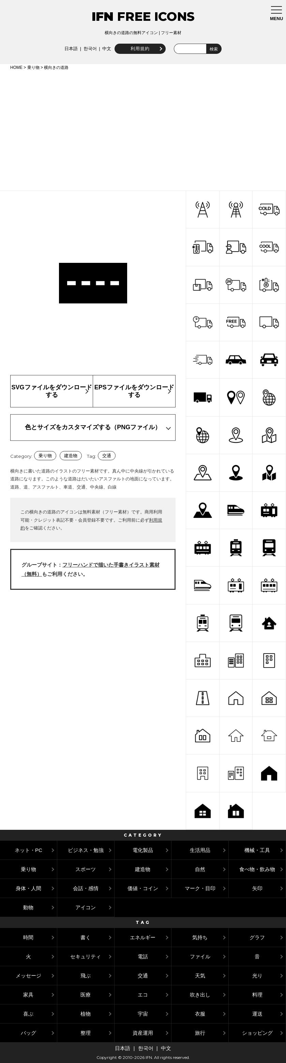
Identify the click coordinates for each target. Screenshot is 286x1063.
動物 (28, 907)
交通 (106, 455)
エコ (143, 995)
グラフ (257, 937)
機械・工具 (257, 850)
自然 (200, 869)
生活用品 (200, 850)
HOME (16, 67)
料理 (257, 995)
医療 (85, 995)
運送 (257, 1014)
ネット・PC (28, 850)
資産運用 (143, 1033)
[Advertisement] (143, 129)
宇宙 (143, 1014)
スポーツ (85, 869)
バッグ (28, 1033)
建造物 (70, 455)
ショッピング (257, 1033)
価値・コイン (142, 888)
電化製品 (143, 850)
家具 (28, 995)
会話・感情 (86, 888)
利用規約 (139, 48)
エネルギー (142, 937)
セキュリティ (85, 956)
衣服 (200, 1014)
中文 (106, 48)
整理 (85, 1033)
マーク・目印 (200, 888)
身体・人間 (28, 888)
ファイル (200, 956)
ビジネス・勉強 (86, 850)
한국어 (89, 48)
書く (85, 937)
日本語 (70, 48)
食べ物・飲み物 (257, 869)
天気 (200, 975)
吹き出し (200, 995)
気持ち (200, 937)
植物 (85, 1014)
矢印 (257, 888)
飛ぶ (85, 975)
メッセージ (28, 975)
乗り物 (33, 67)
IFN (103, 16)
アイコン (85, 907)
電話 (143, 956)
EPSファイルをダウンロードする (134, 391)
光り (257, 975)
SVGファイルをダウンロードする (52, 391)
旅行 (200, 1033)
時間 (28, 937)
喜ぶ (28, 1014)
